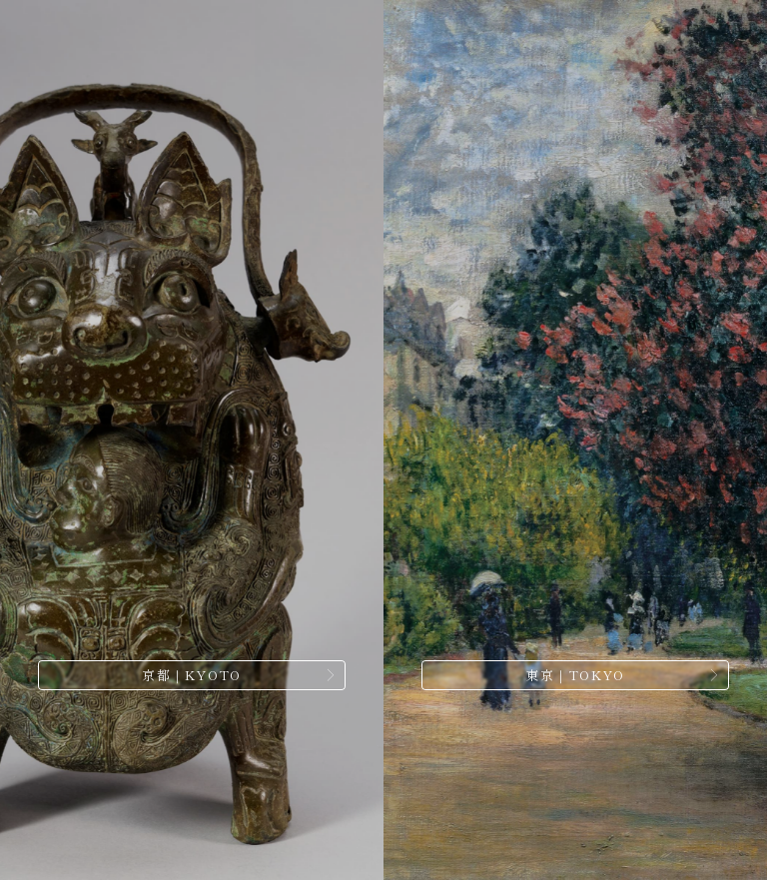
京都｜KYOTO (191, 674)
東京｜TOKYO (574, 674)
